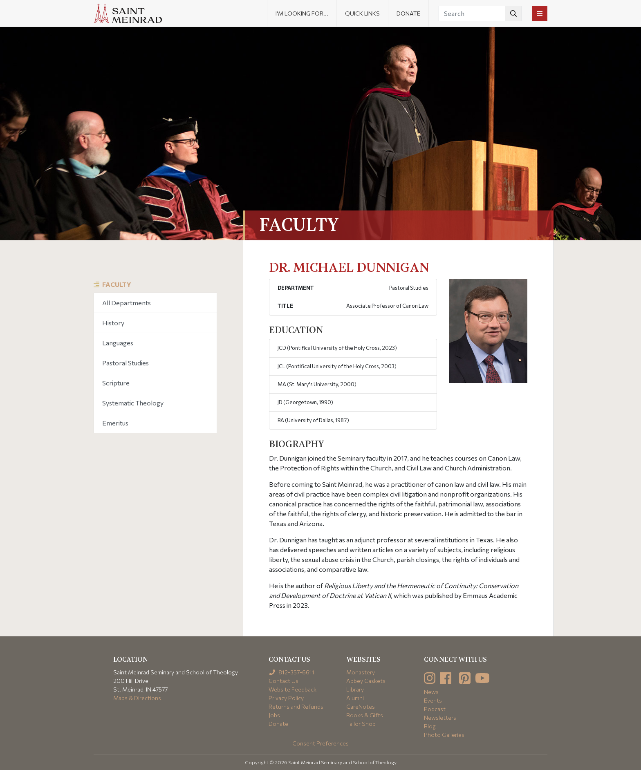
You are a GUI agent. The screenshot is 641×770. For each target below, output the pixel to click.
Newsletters (440, 717)
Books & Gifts (364, 715)
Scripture (116, 383)
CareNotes (360, 706)
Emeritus (115, 423)
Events (433, 700)
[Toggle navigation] (539, 13)
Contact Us (283, 680)
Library (355, 689)
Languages (117, 343)
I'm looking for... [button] (302, 13)
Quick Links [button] (362, 13)
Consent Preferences (320, 743)
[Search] (480, 13)
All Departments (126, 303)
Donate (408, 13)
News (431, 691)
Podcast (435, 708)
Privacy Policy (286, 697)
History (113, 323)
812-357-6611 (292, 672)
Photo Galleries (444, 734)
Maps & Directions (137, 697)
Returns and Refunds (296, 706)
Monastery (360, 672)
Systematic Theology (133, 403)
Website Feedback (292, 689)
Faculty (116, 284)
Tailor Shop (361, 723)
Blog (430, 726)
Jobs (274, 715)
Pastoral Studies (125, 363)
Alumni (355, 697)
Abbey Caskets (365, 680)
